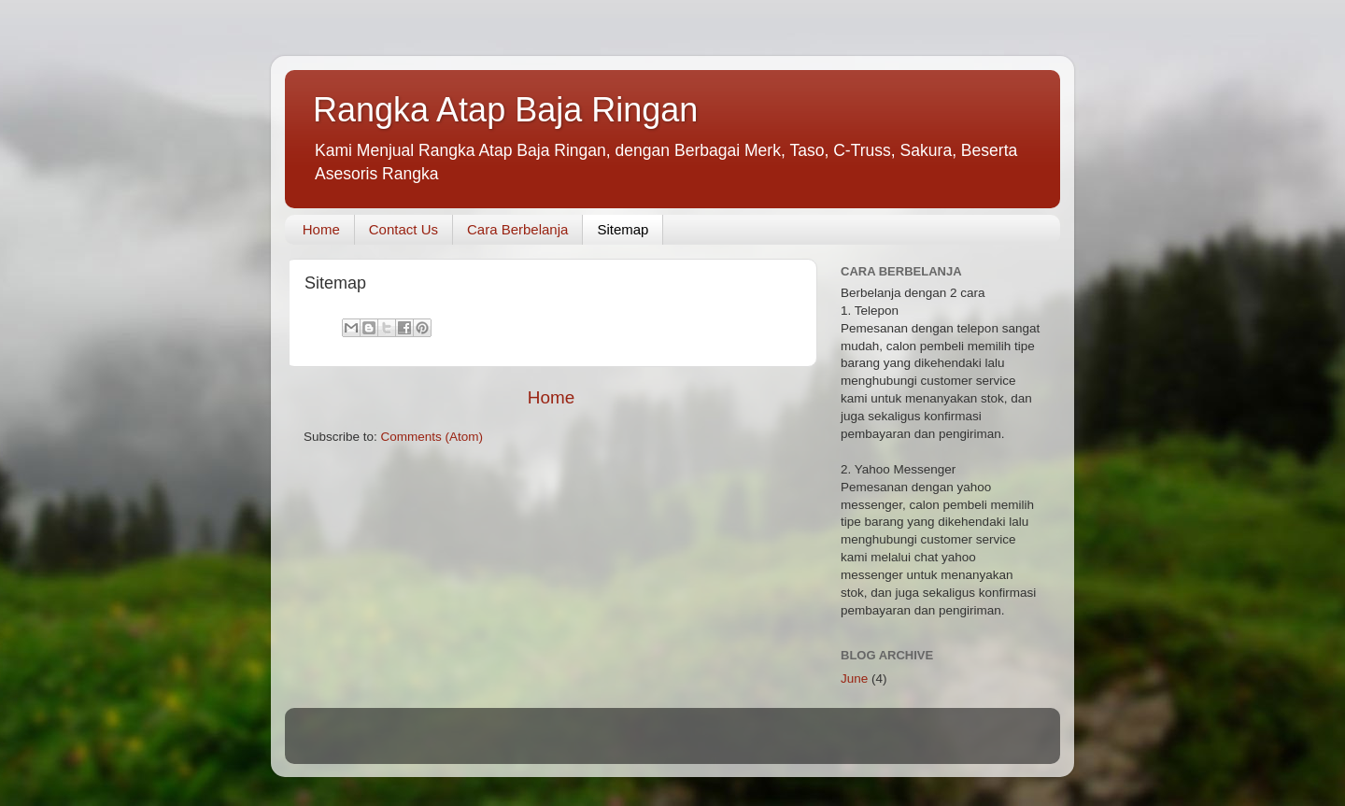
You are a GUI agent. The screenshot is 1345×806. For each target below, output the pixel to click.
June (854, 679)
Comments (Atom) (432, 437)
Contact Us (403, 229)
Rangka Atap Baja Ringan (505, 110)
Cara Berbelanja (517, 229)
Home (321, 229)
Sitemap (622, 229)
